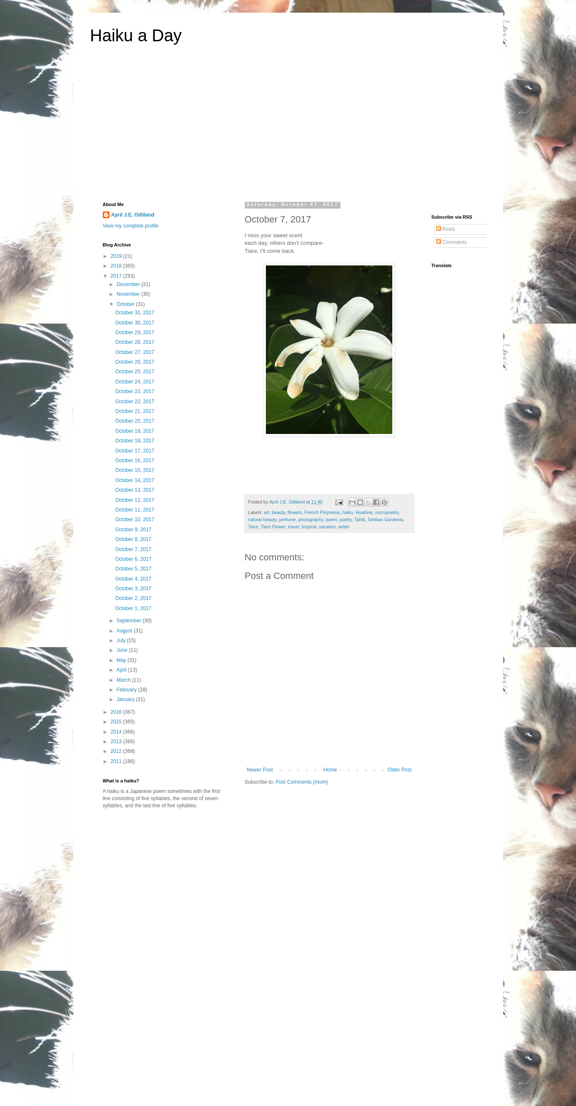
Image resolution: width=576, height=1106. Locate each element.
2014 (116, 732)
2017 (116, 276)
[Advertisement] (288, 128)
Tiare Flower (273, 526)
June (122, 650)
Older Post (400, 770)
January (126, 699)
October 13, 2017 (134, 490)
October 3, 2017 (133, 589)
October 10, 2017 (134, 519)
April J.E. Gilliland (133, 215)
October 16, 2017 (134, 460)
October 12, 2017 (134, 500)
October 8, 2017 (133, 539)
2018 (116, 266)
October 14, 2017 (134, 480)
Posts (445, 229)
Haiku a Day (136, 35)
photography (310, 519)
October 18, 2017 (134, 441)
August (125, 631)
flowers (295, 512)
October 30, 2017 (134, 323)
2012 (116, 751)
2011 (116, 761)
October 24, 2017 (134, 382)
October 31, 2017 (134, 313)
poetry (346, 519)
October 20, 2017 (134, 421)
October (126, 304)
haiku (347, 512)
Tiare (253, 526)
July (121, 640)
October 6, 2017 (133, 559)
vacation (327, 526)
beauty (278, 512)
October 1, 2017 (133, 608)
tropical (309, 526)
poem (331, 519)
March (124, 680)
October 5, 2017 (133, 569)
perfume (287, 519)
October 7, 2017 (133, 549)
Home (330, 770)
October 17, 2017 (134, 451)
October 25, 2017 (134, 372)
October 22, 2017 (134, 401)
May (121, 660)
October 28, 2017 (134, 342)
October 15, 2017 (134, 470)
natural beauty (262, 519)
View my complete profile (131, 226)
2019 (116, 256)
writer (343, 526)
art (266, 512)
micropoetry (387, 512)
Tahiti (359, 519)
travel (293, 526)
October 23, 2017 (134, 391)
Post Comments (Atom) (302, 782)
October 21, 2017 (134, 411)
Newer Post (260, 770)
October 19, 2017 (134, 431)
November (128, 294)
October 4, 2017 (133, 579)
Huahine (364, 512)
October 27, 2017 (134, 352)
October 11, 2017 (134, 510)
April (122, 670)
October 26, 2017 (134, 362)
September (129, 621)
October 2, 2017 (133, 598)
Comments (451, 242)
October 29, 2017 (134, 332)
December (128, 284)
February (127, 690)
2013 (116, 741)
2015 (116, 722)
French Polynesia (322, 512)
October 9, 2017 (133, 530)
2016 (116, 712)
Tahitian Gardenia (385, 519)
